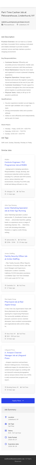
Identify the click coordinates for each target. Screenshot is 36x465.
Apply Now (18, 401)
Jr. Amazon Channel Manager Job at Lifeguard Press (15, 355)
